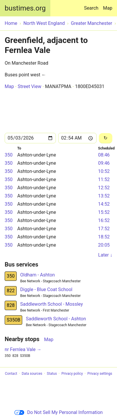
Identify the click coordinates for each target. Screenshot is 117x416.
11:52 (104, 179)
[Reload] (105, 138)
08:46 (104, 155)
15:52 (104, 212)
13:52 (104, 196)
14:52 (104, 204)
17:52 (104, 228)
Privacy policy (72, 374)
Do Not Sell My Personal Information (58, 412)
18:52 (104, 237)
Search (92, 5)
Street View (29, 86)
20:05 (104, 245)
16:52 (104, 220)
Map (107, 8)
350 (9, 155)
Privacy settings (99, 374)
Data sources (32, 374)
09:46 (104, 163)
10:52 (104, 171)
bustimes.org (25, 8)
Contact (11, 374)
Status (52, 374)
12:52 (104, 187)
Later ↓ (105, 255)
